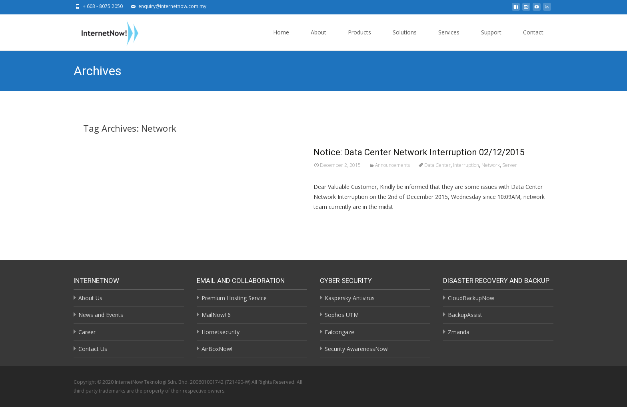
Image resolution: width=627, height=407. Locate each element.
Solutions (405, 39)
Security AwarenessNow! (357, 349)
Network (490, 165)
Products (359, 39)
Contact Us (92, 349)
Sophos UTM (342, 315)
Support (491, 39)
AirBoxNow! (217, 349)
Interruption (466, 165)
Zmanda (458, 332)
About (318, 39)
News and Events (100, 315)
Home (281, 39)
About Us (90, 298)
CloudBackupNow (471, 298)
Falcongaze (339, 332)
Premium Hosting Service (234, 298)
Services (448, 39)
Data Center (437, 165)
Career (87, 332)
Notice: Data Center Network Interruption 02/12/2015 (419, 152)
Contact (533, 39)
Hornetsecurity (221, 332)
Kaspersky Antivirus (350, 298)
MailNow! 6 (216, 315)
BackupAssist (465, 315)
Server (509, 165)
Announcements (392, 165)
